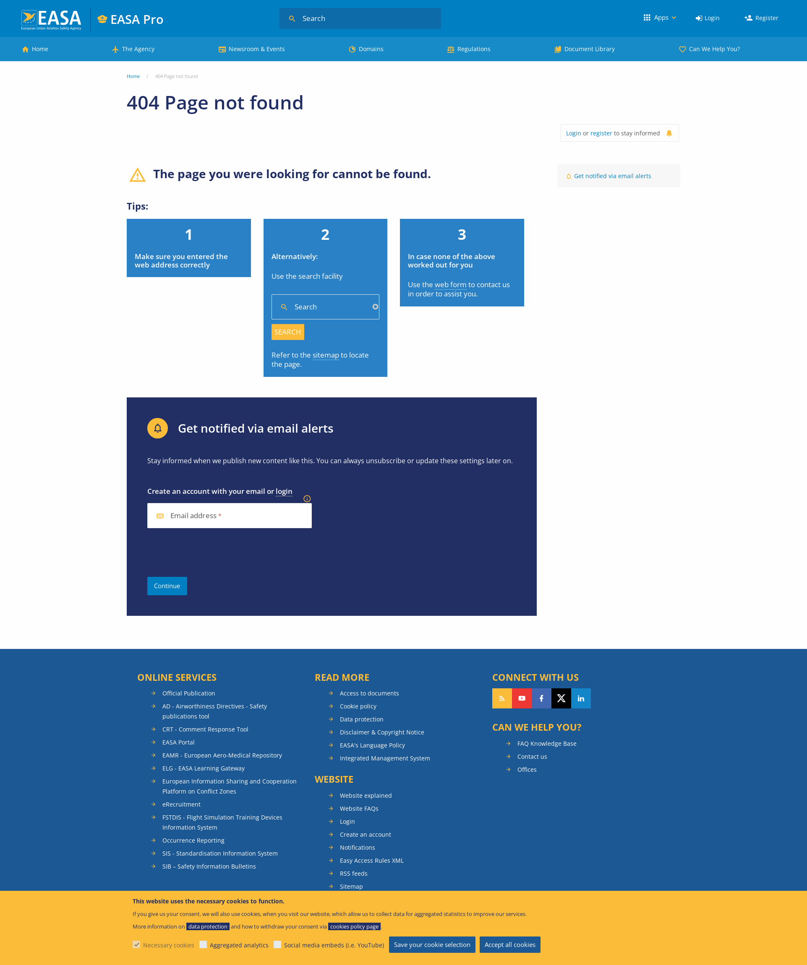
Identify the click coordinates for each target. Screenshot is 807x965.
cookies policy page (354, 926)
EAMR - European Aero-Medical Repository (222, 755)
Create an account (365, 834)
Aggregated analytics (239, 945)
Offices (527, 769)
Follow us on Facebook (541, 698)
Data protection (362, 719)
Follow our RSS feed (502, 698)
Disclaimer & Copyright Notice (382, 732)
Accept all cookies (510, 944)
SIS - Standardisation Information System (220, 853)
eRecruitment (181, 804)
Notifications (357, 847)
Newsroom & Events (257, 49)
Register (766, 18)
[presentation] (211, 552)
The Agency (138, 49)
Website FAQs (359, 808)
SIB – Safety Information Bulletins (209, 866)
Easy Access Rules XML (372, 860)
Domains (371, 49)
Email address (193, 516)
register (601, 133)
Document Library (589, 49)
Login (712, 18)
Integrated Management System (385, 758)
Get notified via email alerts (612, 176)
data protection (207, 926)
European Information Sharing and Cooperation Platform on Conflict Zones (229, 786)
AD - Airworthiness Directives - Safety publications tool (214, 711)
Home (40, 49)
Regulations (474, 49)
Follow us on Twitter (561, 698)
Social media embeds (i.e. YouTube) (334, 945)
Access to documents (369, 693)
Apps (661, 17)
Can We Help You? (714, 49)
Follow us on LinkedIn (581, 698)
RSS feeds (354, 873)
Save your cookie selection (432, 944)
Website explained (366, 795)
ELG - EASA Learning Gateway (203, 768)
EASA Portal (178, 742)
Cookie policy (358, 706)
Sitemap (351, 886)
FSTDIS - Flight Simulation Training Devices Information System (222, 822)
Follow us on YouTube (522, 698)
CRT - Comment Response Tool (205, 729)
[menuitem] (708, 18)
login (284, 491)
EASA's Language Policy (372, 745)
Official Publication (188, 693)
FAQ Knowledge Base (547, 743)
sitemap (326, 355)
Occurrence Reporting (193, 840)
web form (451, 284)
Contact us (532, 756)
